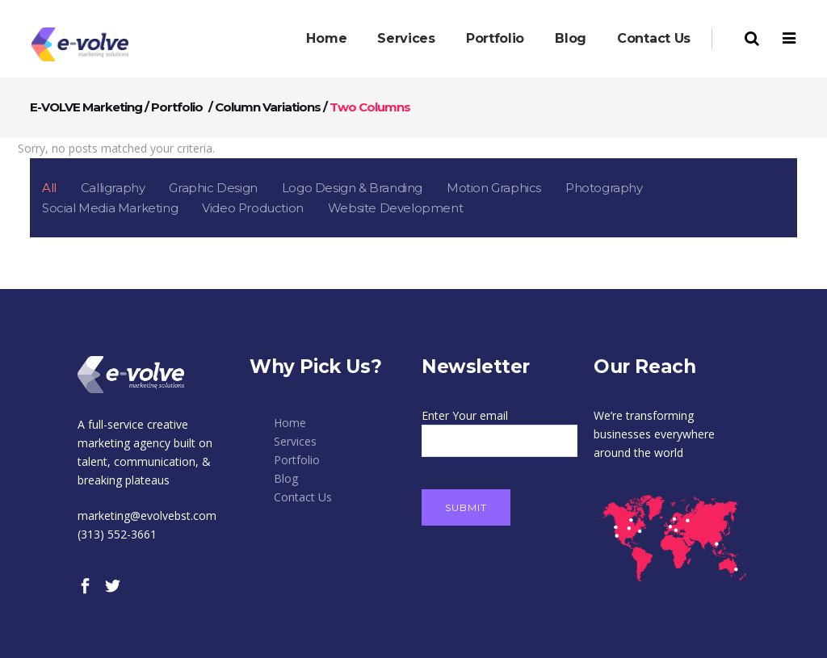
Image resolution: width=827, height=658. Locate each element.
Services (295, 441)
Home (290, 422)
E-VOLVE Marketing (86, 107)
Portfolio (177, 107)
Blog (286, 478)
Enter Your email (499, 428)
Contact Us (303, 497)
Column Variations (268, 107)
